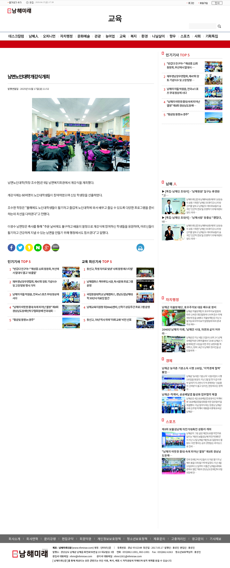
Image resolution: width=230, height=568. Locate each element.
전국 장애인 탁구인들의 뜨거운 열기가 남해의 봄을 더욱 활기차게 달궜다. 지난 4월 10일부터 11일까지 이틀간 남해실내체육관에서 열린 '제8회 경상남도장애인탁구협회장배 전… (204, 466)
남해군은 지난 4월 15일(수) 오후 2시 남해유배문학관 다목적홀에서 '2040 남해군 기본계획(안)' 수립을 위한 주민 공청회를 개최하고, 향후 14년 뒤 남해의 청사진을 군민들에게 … (204, 344)
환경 (144, 36)
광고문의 (198, 538)
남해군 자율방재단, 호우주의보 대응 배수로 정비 (189, 307)
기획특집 (211, 36)
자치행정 (66, 36)
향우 (172, 36)
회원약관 (85, 538)
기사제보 (215, 538)
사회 (197, 36)
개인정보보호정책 (109, 538)
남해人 (33, 36)
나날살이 (158, 36)
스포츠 (185, 36)
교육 (115, 18)
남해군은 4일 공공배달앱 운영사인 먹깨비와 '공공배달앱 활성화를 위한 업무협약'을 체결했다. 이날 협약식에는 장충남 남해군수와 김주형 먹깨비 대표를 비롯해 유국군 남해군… (204, 405)
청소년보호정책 (137, 538)
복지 (133, 36)
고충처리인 (178, 538)
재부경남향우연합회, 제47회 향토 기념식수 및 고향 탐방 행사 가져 (34, 283)
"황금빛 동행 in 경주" (23, 320)
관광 (97, 36)
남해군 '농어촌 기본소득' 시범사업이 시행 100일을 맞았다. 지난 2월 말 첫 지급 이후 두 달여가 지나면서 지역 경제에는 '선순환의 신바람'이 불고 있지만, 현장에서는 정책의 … (204, 382)
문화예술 (83, 36)
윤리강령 (50, 538)
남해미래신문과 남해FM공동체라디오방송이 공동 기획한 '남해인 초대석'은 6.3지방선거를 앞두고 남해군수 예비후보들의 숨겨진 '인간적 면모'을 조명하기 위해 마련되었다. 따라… (204, 206)
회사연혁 (32, 538)
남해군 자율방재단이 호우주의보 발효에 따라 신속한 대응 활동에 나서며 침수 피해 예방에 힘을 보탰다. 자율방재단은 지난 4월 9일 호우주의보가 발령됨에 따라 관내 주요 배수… (204, 317)
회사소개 (14, 538)
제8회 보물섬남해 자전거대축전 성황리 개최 (186, 429)
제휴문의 (159, 538)
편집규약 (68, 538)
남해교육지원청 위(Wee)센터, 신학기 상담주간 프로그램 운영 (118, 307)
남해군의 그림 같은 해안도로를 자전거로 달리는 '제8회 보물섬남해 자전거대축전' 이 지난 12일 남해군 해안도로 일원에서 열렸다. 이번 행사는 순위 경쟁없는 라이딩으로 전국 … (204, 439)
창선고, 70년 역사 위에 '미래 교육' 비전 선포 (109, 320)
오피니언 (49, 36)
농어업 (110, 36)
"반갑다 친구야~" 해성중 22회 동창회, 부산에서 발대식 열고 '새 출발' (35, 271)
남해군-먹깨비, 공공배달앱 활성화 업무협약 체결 (189, 394)
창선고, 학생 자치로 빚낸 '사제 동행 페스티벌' (110, 269)
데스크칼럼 (16, 36)
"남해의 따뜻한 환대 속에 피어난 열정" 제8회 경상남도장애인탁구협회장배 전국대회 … (35, 309)
